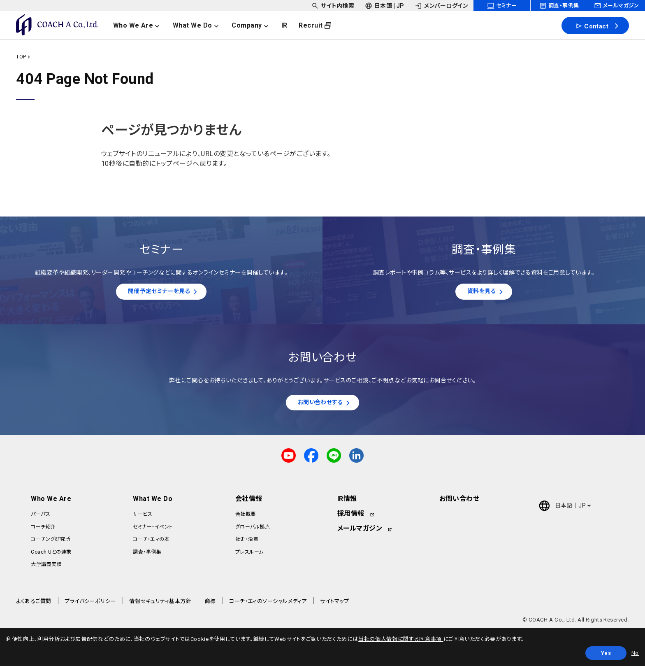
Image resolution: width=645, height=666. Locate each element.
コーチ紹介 (43, 529)
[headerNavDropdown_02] (200, 25)
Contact (591, 26)
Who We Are (51, 501)
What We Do (152, 501)
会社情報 (248, 501)
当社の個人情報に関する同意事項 (400, 639)
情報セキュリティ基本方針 (160, 604)
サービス (142, 517)
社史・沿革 (246, 542)
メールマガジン (359, 531)
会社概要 (245, 517)
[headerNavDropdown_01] (141, 25)
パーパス (40, 517)
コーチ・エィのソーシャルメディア (268, 604)
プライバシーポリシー (90, 604)
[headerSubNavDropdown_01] (332, 5)
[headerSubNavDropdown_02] (384, 5)
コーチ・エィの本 (151, 542)
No (635, 653)
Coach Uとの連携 (51, 554)
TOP (21, 57)
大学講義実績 (46, 567)
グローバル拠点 (252, 529)
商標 (210, 604)
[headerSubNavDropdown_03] (441, 5)
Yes (606, 653)
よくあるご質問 (33, 604)
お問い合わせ (459, 501)
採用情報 (350, 516)
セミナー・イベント (153, 529)
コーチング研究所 (50, 542)
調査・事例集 (147, 554)
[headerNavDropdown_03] (255, 25)
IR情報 (347, 501)
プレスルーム (249, 554)
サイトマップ (334, 604)
